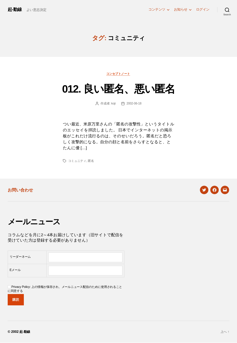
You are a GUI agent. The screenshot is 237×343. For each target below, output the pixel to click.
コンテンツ (156, 9)
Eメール (15, 270)
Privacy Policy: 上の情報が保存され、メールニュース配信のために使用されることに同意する (65, 289)
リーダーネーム (20, 257)
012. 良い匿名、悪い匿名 (118, 89)
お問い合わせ (21, 190)
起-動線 (15, 9)
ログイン (203, 9)
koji (113, 103)
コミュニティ (77, 161)
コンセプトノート (118, 73)
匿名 (91, 161)
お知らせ (180, 9)
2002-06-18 (134, 103)
